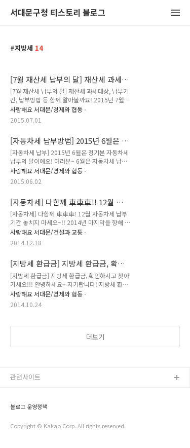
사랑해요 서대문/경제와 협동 (46, 109)
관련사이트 (25, 377)
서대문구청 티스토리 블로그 (57, 13)
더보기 (95, 337)
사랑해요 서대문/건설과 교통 (46, 232)
